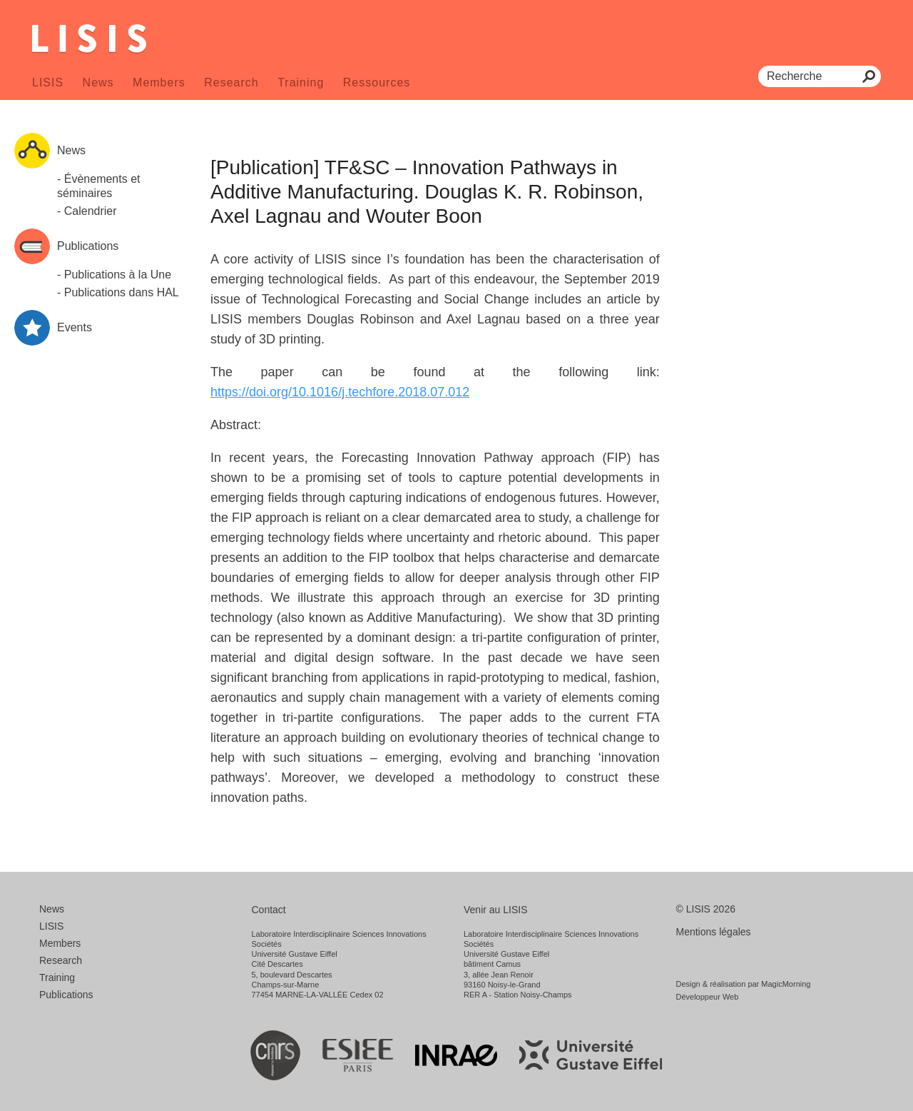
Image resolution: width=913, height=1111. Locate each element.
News (98, 82)
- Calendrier (87, 211)
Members (159, 82)
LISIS (47, 82)
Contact (269, 909)
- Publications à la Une (114, 274)
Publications (66, 994)
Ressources (376, 82)
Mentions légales (713, 931)
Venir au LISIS (496, 909)
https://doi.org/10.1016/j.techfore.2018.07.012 (339, 392)
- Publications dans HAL (118, 292)
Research (231, 82)
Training (300, 82)
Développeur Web (707, 996)
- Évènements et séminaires (99, 186)
